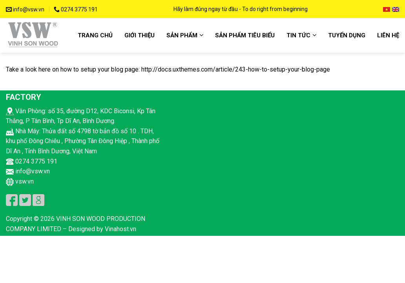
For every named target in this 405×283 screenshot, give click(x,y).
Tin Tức (301, 35)
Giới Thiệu (139, 35)
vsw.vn (20, 181)
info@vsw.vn (25, 9)
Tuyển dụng (346, 35)
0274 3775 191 (76, 9)
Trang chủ (95, 35)
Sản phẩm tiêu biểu (245, 35)
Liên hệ (388, 35)
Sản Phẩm (184, 35)
